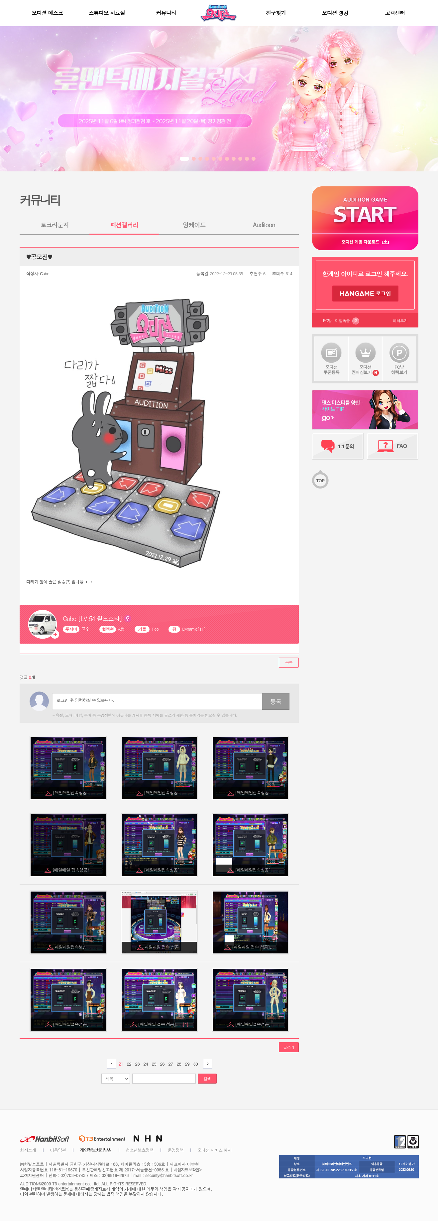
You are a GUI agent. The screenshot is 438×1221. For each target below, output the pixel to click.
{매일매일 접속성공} (71, 870)
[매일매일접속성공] (71, 792)
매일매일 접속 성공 (162, 947)
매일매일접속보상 (71, 947)
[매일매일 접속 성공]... (253, 947)
